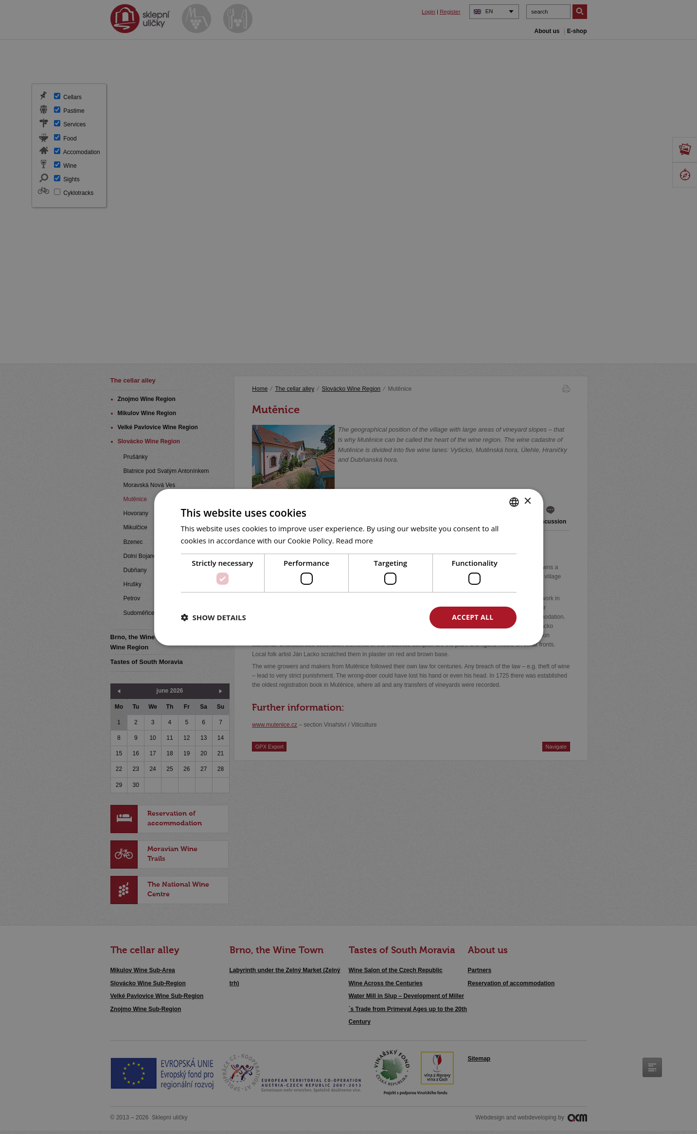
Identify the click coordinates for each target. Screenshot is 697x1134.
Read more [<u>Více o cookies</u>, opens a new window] (355, 540)
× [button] (527, 501)
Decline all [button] (378, 617)
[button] (213, 617)
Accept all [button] (472, 617)
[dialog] (348, 567)
